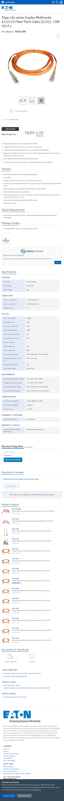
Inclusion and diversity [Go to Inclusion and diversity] (11, 754)
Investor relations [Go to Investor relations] (9, 756)
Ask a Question (11, 486)
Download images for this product (15, 697)
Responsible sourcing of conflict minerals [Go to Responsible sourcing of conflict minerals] (17, 774)
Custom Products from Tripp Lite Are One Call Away (21, 673)
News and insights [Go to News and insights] (9, 761)
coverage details (46, 162)
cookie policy (36, 790)
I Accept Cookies (8, 796)
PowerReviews (29, 447)
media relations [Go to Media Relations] (8, 767)
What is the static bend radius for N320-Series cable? (21, 479)
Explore (58, 262)
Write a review (14, 119)
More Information (24, 796)
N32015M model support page (44, 495)
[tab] (32, 479)
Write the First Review (13, 460)
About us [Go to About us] (6, 749)
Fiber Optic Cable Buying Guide (14, 676)
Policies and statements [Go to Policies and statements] (11, 769)
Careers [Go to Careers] (5, 751)
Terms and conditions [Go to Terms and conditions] (10, 771)
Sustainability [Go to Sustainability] (7, 758)
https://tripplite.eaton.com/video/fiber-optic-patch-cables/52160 (25, 688)
